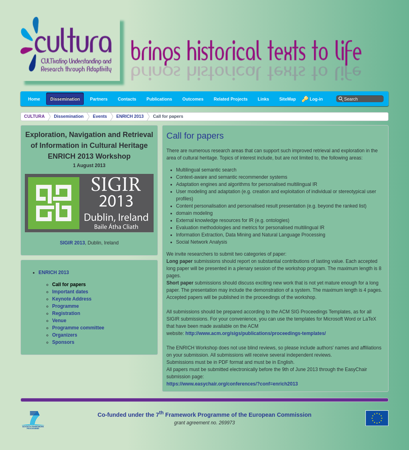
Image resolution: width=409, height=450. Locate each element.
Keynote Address (71, 299)
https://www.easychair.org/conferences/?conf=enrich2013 (232, 384)
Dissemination (69, 116)
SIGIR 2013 (72, 243)
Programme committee (78, 328)
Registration (66, 313)
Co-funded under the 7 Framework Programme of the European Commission (204, 415)
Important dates (70, 292)
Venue (59, 320)
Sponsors (63, 342)
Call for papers (168, 116)
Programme (65, 306)
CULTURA (34, 116)
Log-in (314, 99)
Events (100, 116)
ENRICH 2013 (130, 116)
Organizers (64, 335)
